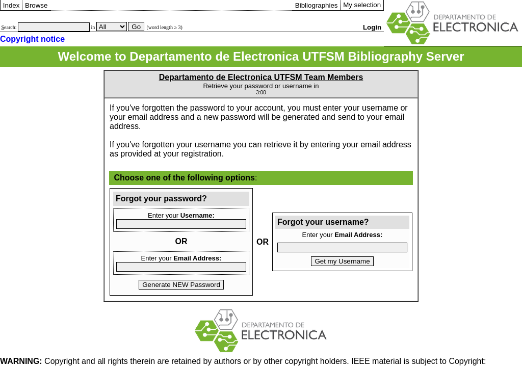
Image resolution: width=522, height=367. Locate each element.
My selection (362, 5)
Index (11, 5)
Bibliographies (316, 5)
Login (372, 27)
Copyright (40, 361)
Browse (36, 5)
